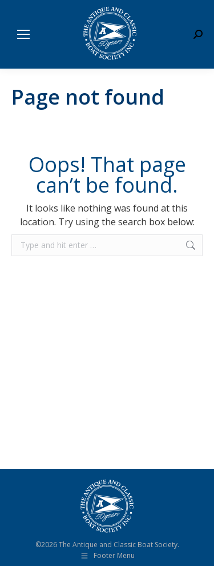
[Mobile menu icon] (23, 34)
